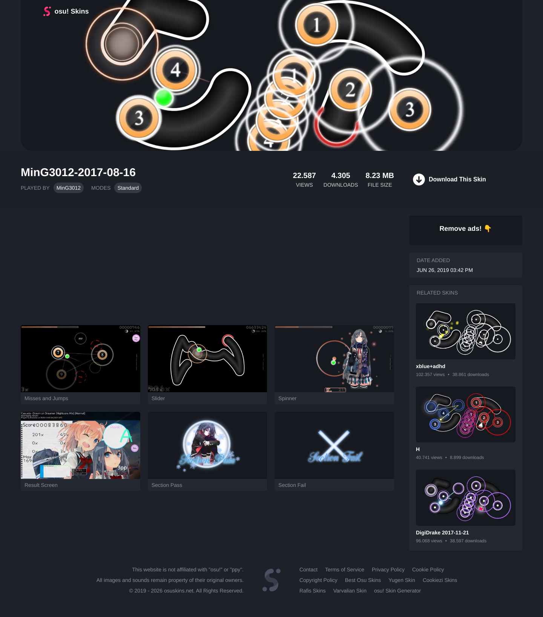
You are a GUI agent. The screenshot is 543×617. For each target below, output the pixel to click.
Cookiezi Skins (440, 580)
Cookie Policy (428, 569)
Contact (308, 569)
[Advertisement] (207, 263)
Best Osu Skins (363, 580)
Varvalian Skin (350, 591)
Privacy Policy (388, 569)
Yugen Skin (401, 580)
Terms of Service (344, 569)
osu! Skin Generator (397, 591)
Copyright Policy (318, 580)
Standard (128, 188)
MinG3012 (69, 188)
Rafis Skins (312, 591)
